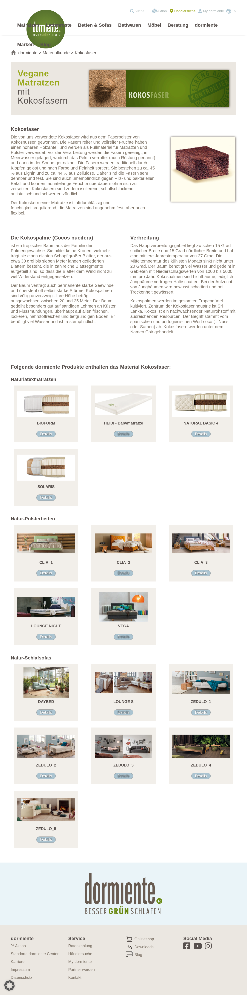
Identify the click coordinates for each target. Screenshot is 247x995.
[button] (9, 985)
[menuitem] (139, 11)
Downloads (144, 947)
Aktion (162, 11)
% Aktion (18, 946)
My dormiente (213, 11)
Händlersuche (185, 11)
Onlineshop (144, 939)
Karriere (18, 961)
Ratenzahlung (80, 946)
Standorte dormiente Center (35, 954)
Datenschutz (21, 977)
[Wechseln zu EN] (231, 11)
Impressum (20, 969)
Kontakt (74, 977)
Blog (138, 955)
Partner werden (81, 969)
